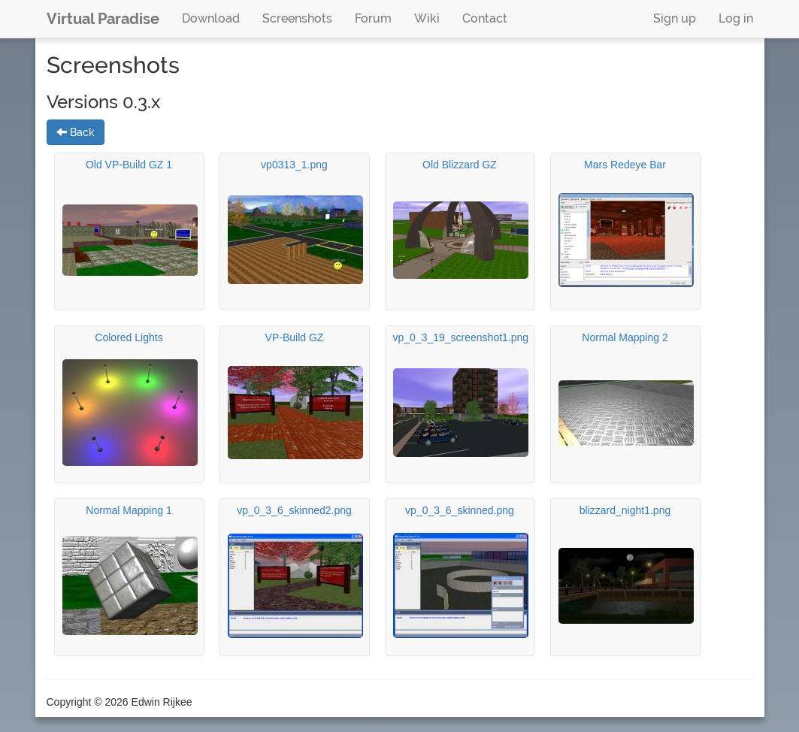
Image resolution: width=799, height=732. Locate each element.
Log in (736, 18)
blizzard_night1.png (625, 510)
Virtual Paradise (103, 19)
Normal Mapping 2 (624, 337)
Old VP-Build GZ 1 (129, 165)
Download (211, 18)
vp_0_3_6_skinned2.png (294, 510)
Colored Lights (128, 337)
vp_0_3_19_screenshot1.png (461, 337)
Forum (373, 18)
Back (75, 132)
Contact (484, 18)
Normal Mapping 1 (128, 510)
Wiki (427, 18)
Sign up (674, 18)
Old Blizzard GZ (459, 165)
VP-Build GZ (294, 337)
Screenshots (297, 18)
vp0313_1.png (294, 165)
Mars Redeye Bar (625, 165)
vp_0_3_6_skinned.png (459, 510)
